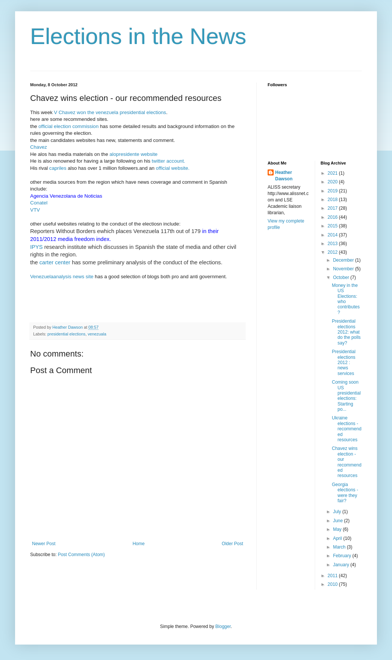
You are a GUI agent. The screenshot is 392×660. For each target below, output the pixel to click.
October (341, 277)
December (344, 260)
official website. (173, 168)
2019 (333, 191)
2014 (333, 235)
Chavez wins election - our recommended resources (346, 462)
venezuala (97, 334)
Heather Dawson (283, 175)
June (338, 520)
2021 (333, 173)
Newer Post (43, 543)
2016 (333, 217)
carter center (54, 262)
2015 (333, 226)
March (340, 547)
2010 (333, 584)
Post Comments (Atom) (81, 554)
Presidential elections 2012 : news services (343, 362)
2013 (333, 243)
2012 (333, 252)
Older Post (232, 543)
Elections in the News (138, 36)
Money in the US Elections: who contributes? (346, 299)
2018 (333, 199)
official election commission (69, 126)
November (344, 268)
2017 (333, 208)
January (341, 564)
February (342, 555)
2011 (333, 575)
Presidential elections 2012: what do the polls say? (346, 332)
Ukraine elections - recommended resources (346, 428)
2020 (333, 181)
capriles (57, 168)
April (338, 538)
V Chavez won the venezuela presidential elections (110, 112)
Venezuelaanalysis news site (61, 276)
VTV (35, 210)
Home (139, 543)
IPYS (36, 247)
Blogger (223, 626)
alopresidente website (133, 154)
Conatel (38, 203)
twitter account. (168, 161)
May (338, 529)
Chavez (38, 147)
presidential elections (66, 334)
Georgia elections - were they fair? (345, 492)
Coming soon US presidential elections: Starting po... (346, 396)
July (337, 511)
